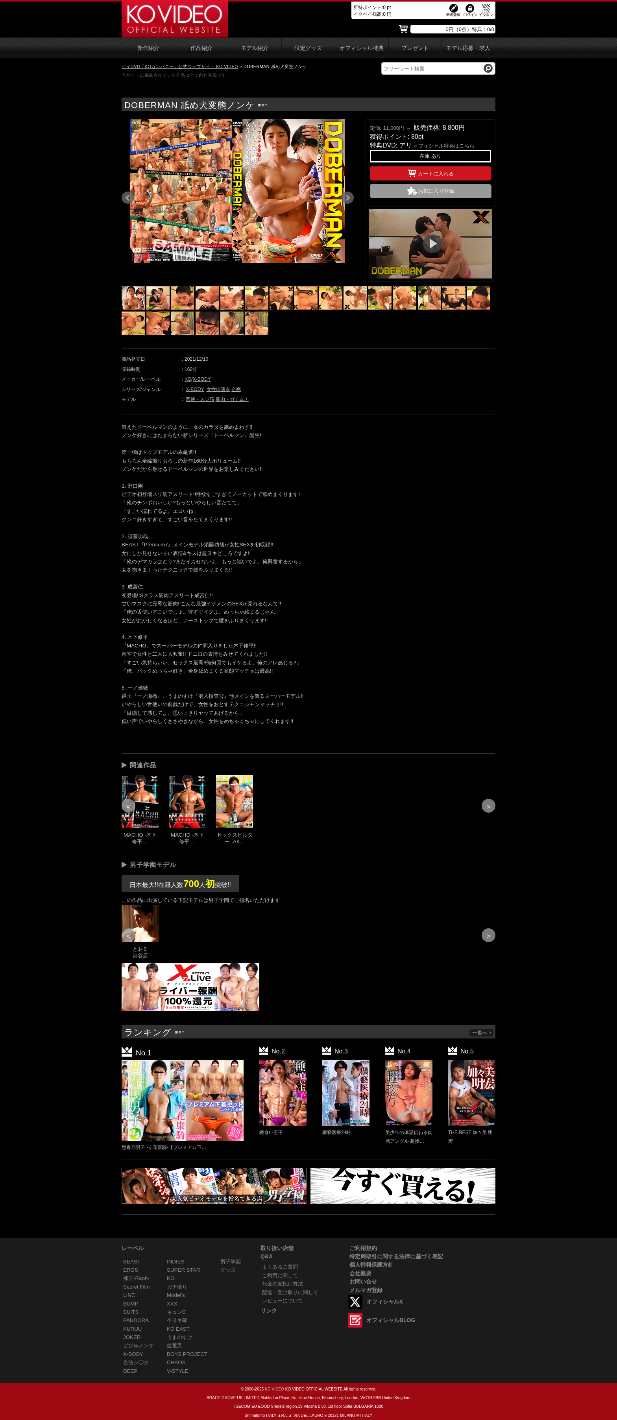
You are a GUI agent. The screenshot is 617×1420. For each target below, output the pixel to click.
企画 (236, 389)
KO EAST (178, 1329)
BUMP (131, 1304)
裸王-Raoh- (136, 1278)
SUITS (131, 1312)
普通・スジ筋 (200, 399)
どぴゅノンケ (138, 1345)
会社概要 (360, 1273)
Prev (128, 198)
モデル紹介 (254, 48)
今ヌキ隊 (177, 1320)
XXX (172, 1304)
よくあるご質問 (280, 1267)
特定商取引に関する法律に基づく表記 (396, 1256)
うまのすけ (179, 1337)
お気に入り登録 (436, 191)
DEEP (130, 1371)
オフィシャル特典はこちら (444, 146)
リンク (268, 1311)
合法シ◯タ (136, 1362)
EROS (130, 1270)
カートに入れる (431, 172)
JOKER (132, 1337)
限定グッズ (308, 48)
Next (347, 198)
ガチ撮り (177, 1287)
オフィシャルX (384, 1301)
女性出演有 (218, 389)
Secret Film (136, 1287)
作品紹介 (201, 48)
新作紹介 (148, 48)
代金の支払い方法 (282, 1284)
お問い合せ (363, 1281)
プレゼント (415, 48)
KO (188, 379)
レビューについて (282, 1301)
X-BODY (202, 379)
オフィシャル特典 (362, 48)
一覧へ (482, 1033)
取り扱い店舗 (277, 1248)
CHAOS (176, 1362)
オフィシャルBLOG (390, 1320)
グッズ (228, 1270)
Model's (176, 1295)
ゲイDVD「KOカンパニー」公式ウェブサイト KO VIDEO (180, 66)
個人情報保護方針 (371, 1264)
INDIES (176, 1262)
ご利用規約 (363, 1248)
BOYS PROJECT (187, 1354)
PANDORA (136, 1320)
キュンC (176, 1312)
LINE (129, 1295)
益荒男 (174, 1345)
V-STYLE (177, 1371)
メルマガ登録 (365, 1290)
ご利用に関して (280, 1275)
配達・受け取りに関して (290, 1292)
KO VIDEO (274, 1389)
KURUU (132, 1329)
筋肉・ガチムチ (232, 399)
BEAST (131, 1262)
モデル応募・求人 (468, 48)
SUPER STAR (183, 1270)
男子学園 (230, 1262)
